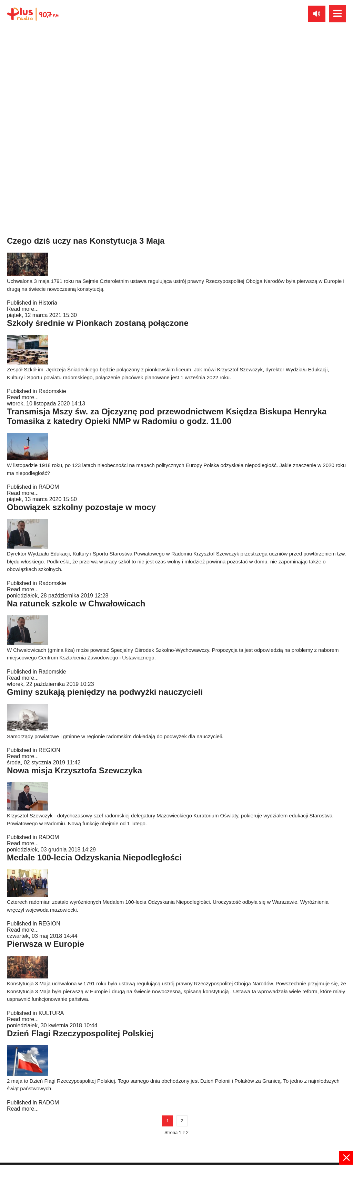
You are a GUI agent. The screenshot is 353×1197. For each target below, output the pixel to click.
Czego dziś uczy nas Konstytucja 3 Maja (85, 240)
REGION (49, 750)
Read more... (23, 132)
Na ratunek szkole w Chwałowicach (76, 603)
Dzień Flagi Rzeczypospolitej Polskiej (80, 1033)
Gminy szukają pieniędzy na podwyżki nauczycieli (105, 692)
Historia (48, 126)
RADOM (49, 487)
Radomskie (52, 391)
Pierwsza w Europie (45, 944)
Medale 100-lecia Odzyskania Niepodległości (94, 857)
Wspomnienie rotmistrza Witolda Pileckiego (92, 146)
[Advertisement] (176, 1180)
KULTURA (51, 1013)
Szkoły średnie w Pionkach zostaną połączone (98, 323)
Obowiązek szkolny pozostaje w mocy (81, 507)
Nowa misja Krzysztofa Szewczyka (74, 770)
